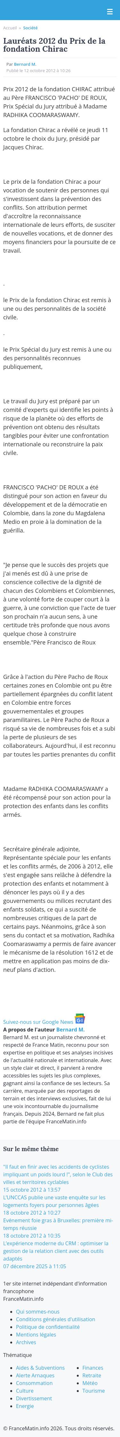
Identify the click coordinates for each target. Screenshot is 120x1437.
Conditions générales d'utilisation (55, 1319)
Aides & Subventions (40, 1367)
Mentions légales (36, 1334)
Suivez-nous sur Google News (44, 1021)
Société (30, 28)
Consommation (34, 1383)
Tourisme (94, 1390)
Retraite (92, 1375)
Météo (90, 1383)
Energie (25, 1406)
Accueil (10, 28)
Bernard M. (25, 64)
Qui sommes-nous (38, 1311)
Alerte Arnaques (35, 1375)
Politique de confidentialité (48, 1326)
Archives (26, 1342)
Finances (93, 1367)
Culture (25, 1390)
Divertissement (34, 1398)
